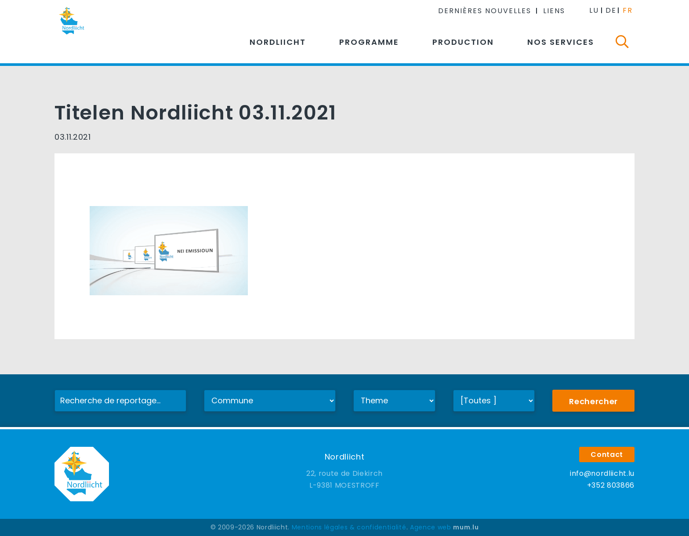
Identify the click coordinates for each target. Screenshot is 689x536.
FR (628, 10)
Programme (369, 41)
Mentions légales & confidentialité (349, 527)
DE (611, 10)
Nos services (560, 41)
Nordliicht (278, 41)
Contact (607, 454)
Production (463, 41)
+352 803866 (611, 485)
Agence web (430, 527)
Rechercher (593, 401)
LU (594, 10)
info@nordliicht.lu (602, 473)
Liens (554, 11)
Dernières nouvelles (484, 11)
